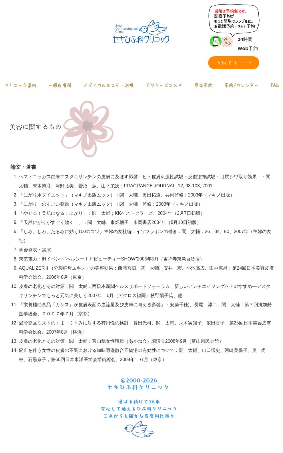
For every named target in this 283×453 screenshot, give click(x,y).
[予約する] (233, 62)
